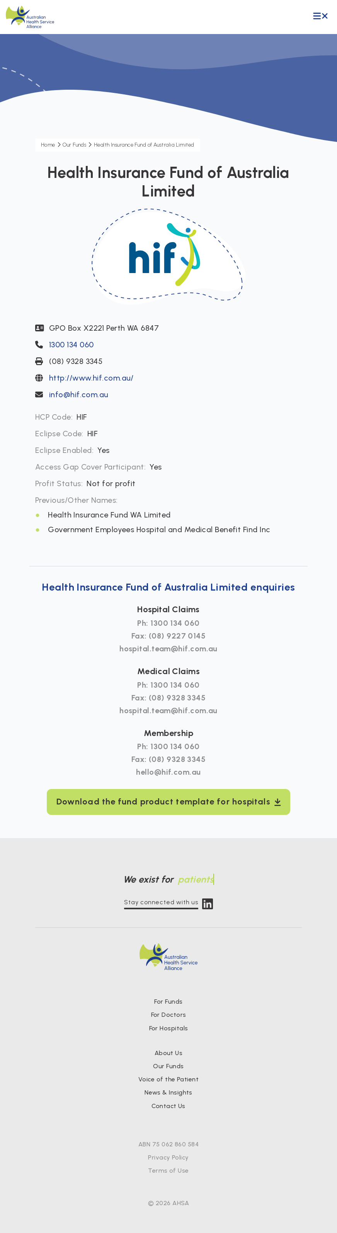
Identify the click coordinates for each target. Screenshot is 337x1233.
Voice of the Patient (168, 1079)
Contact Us (168, 1106)
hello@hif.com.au (168, 772)
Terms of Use (168, 1170)
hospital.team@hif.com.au (168, 648)
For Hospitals (168, 1028)
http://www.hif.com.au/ (91, 378)
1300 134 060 (71, 344)
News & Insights (168, 1092)
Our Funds (168, 1066)
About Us (169, 1053)
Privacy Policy (168, 1157)
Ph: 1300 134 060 (168, 623)
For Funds (168, 1001)
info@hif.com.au (79, 394)
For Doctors (168, 1014)
